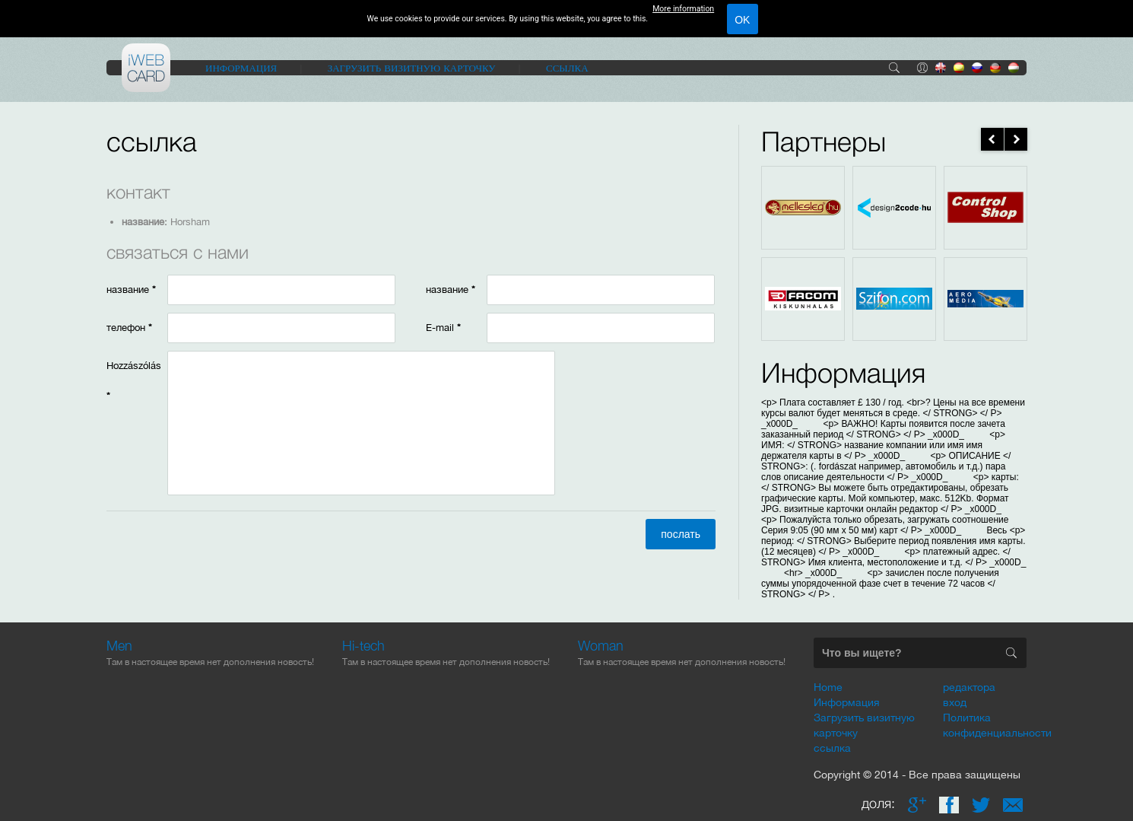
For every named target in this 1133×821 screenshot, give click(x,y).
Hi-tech (363, 646)
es (959, 67)
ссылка (567, 68)
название (131, 289)
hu (1013, 67)
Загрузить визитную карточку (412, 68)
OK (742, 20)
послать (680, 534)
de (995, 67)
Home (828, 687)
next (1015, 139)
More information (683, 9)
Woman (601, 646)
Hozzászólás (133, 381)
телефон (129, 327)
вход (922, 67)
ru (977, 67)
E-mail (443, 327)
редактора (969, 687)
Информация (241, 68)
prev (992, 139)
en (940, 67)
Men (119, 646)
